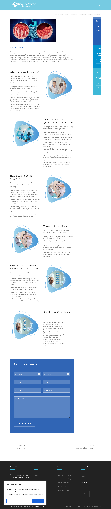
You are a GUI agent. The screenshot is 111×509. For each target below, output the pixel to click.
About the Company (85, 506)
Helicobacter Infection (64, 475)
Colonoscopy (99, 34)
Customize (12, 501)
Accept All (38, 501)
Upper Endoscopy (101, 38)
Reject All (25, 501)
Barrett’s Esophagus (85, 448)
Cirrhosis (21, 448)
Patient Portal (71, 506)
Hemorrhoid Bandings (64, 479)
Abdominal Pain (39, 479)
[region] (25, 493)
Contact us (97, 506)
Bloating (37, 475)
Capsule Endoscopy (64, 483)
